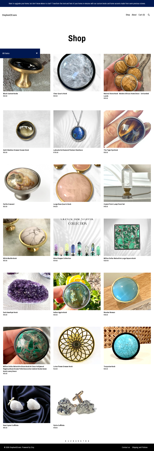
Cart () (141, 14)
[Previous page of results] (66, 441)
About (134, 14)
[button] (20, 53)
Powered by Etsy (28, 447)
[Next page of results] (88, 441)
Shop (128, 14)
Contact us (126, 447)
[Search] (149, 15)
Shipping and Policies (140, 447)
